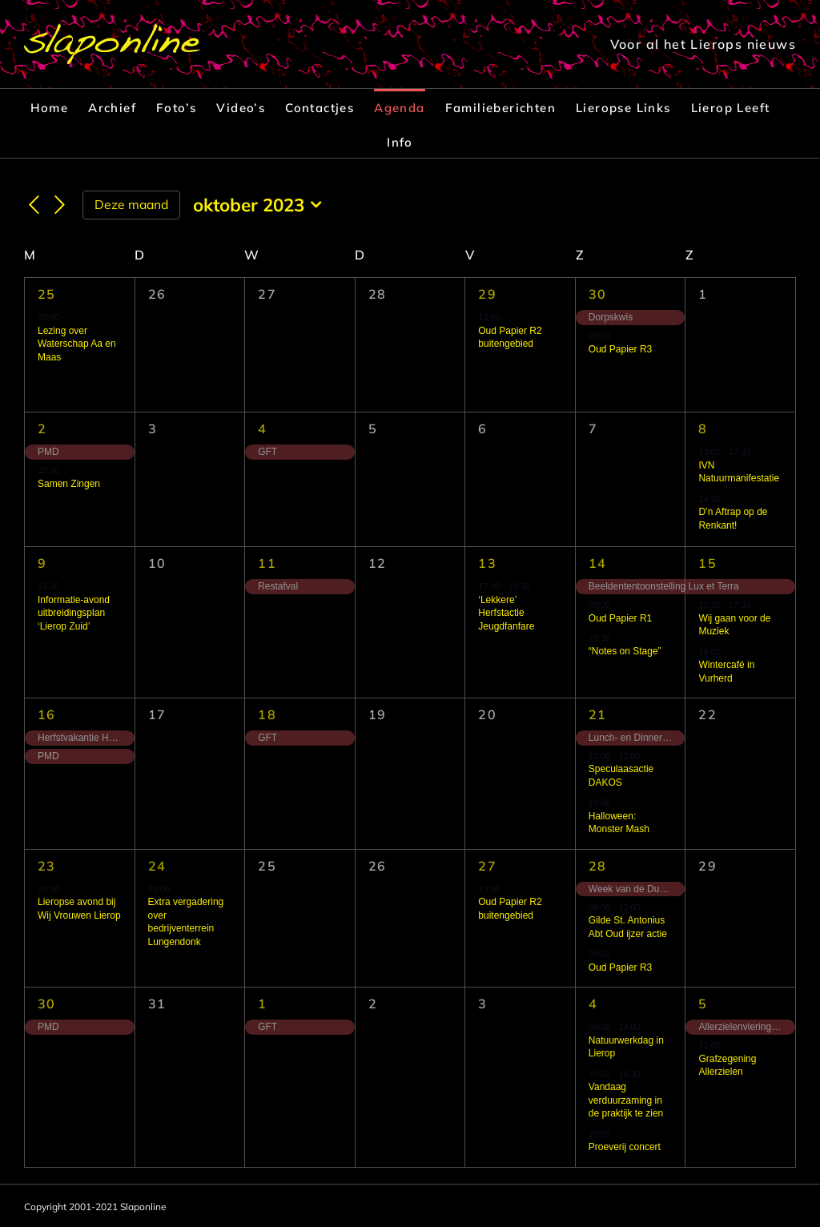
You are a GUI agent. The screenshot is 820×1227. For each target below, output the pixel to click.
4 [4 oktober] (262, 428)
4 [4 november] (593, 1004)
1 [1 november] (262, 1004)
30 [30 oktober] (47, 1004)
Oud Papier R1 (620, 618)
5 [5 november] (702, 1004)
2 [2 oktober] (42, 428)
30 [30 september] (598, 294)
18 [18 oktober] (267, 714)
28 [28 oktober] (598, 866)
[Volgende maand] (60, 205)
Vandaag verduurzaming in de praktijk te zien (626, 1100)
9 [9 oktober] (42, 563)
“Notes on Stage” (625, 651)
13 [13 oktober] (487, 563)
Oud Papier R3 (620, 349)
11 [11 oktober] (267, 563)
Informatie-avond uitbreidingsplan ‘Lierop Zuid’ (74, 613)
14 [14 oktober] (598, 563)
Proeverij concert (625, 1147)
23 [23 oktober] (47, 866)
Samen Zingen (69, 483)
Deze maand (131, 204)
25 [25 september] (47, 294)
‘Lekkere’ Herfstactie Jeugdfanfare (506, 613)
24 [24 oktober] (157, 866)
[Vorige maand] (33, 205)
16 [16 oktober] (47, 714)
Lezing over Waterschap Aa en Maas (77, 344)
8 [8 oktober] (702, 428)
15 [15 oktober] (707, 563)
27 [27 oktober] (487, 866)
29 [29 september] (487, 294)
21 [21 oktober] (598, 714)
